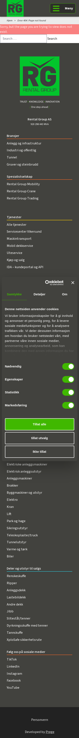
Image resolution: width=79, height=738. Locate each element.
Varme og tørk (17, 549)
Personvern (39, 719)
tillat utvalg (39, 438)
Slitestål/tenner (18, 618)
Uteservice (14, 252)
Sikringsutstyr (17, 528)
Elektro (12, 499)
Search (52, 38)
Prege (50, 731)
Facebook (14, 680)
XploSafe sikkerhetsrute (24, 639)
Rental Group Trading (23, 198)
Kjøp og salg (16, 259)
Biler (10, 556)
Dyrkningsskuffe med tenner (27, 625)
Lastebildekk (16, 597)
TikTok (12, 659)
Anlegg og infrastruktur (24, 143)
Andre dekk (15, 604)
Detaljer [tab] (40, 294)
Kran (10, 506)
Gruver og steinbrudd (22, 164)
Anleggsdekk (16, 590)
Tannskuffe (15, 632)
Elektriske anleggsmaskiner (27, 464)
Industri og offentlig (21, 150)
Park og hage (16, 521)
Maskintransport (19, 238)
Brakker (12, 485)
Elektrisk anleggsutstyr (24, 471)
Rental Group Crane (21, 191)
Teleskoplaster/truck (22, 535)
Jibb (10, 611)
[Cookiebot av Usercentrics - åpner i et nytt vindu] (47, 283)
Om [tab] (64, 294)
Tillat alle (39, 424)
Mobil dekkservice (20, 245)
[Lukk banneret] (72, 282)
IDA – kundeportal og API (25, 267)
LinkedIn (13, 666)
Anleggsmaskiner (19, 478)
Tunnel (12, 157)
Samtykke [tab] (14, 294)
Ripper (12, 583)
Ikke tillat (39, 451)
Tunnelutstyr (16, 542)
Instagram (14, 673)
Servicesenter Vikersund (24, 231)
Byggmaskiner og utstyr (24, 492)
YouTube (13, 687)
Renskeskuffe (16, 576)
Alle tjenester (16, 224)
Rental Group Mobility (23, 184)
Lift (9, 513)
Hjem (9, 20)
